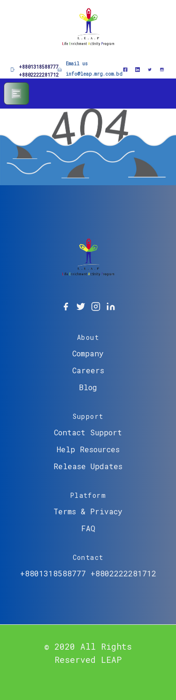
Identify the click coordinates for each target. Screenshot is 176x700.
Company (88, 353)
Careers (88, 370)
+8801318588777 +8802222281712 (88, 573)
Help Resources (88, 449)
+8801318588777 (39, 67)
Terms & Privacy (88, 511)
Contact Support (88, 432)
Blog (88, 387)
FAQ (88, 528)
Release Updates (88, 466)
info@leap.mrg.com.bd (94, 74)
